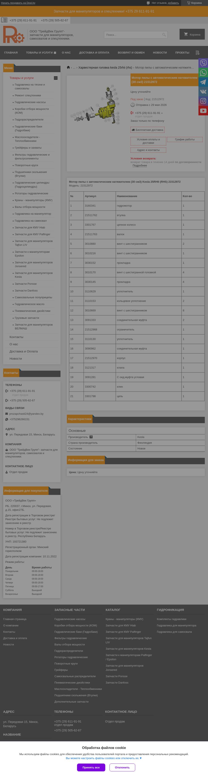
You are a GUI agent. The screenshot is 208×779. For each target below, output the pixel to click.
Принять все (91, 767)
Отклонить (122, 767)
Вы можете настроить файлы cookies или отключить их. (102, 758)
